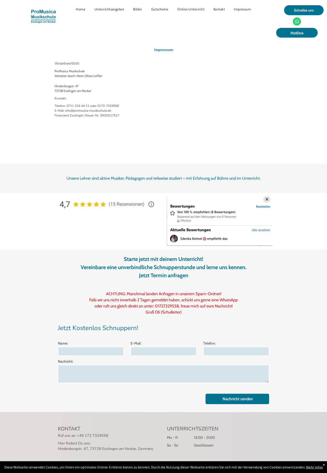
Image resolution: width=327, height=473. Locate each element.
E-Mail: (136, 343)
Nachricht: (65, 361)
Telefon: (209, 343)
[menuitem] (80, 9)
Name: (63, 343)
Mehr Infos (314, 468)
